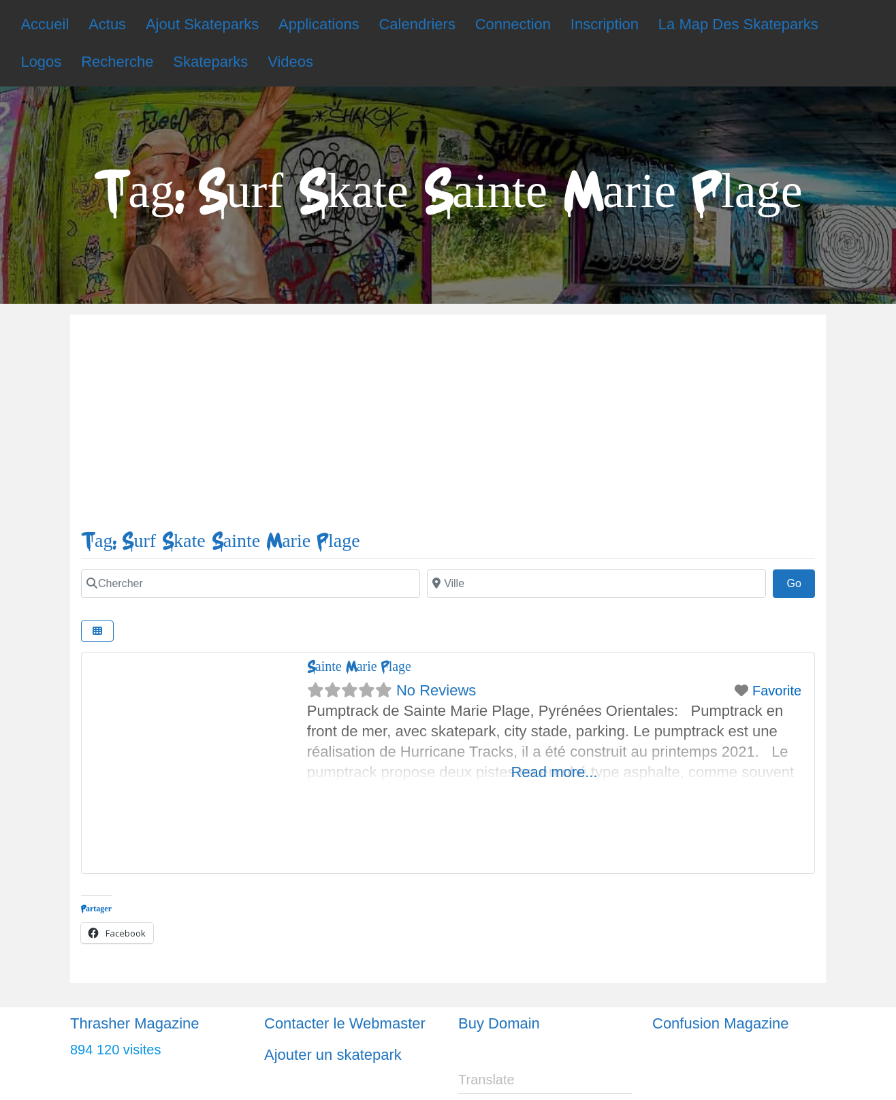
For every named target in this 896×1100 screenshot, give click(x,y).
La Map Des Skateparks (738, 24)
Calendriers (417, 24)
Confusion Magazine (720, 1023)
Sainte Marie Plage (359, 666)
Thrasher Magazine (134, 1023)
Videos (290, 61)
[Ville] (596, 583)
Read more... (554, 772)
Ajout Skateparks (202, 24)
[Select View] (97, 631)
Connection (513, 24)
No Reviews (436, 690)
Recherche (117, 61)
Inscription (605, 24)
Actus (107, 24)
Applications (318, 24)
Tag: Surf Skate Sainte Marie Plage (220, 541)
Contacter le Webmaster (345, 1023)
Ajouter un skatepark (333, 1054)
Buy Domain (499, 1023)
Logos (40, 61)
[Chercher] (250, 583)
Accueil (44, 24)
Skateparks (210, 61)
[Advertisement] (448, 427)
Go (800, 581)
